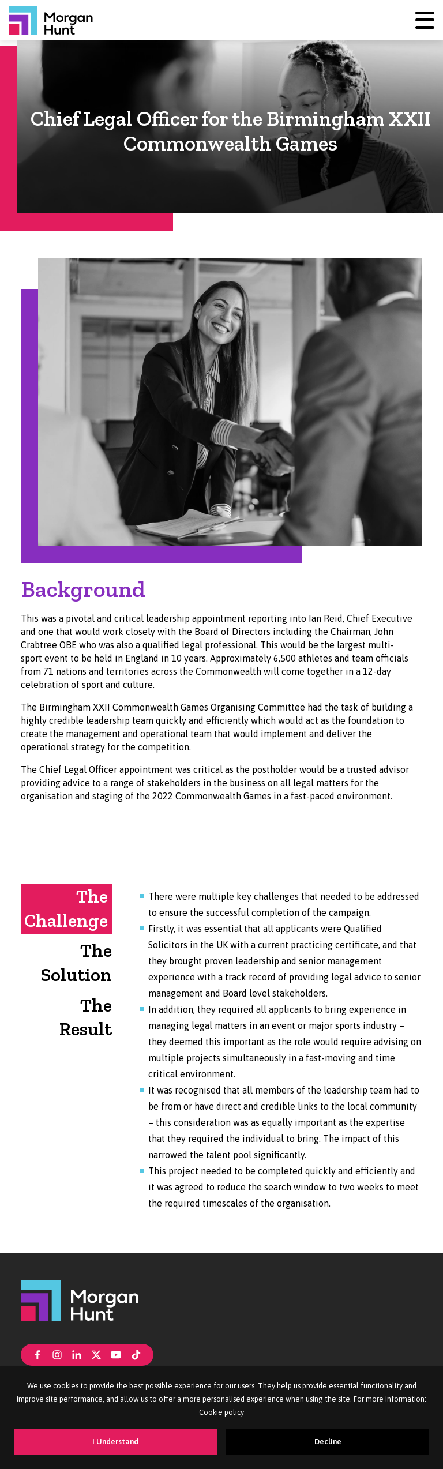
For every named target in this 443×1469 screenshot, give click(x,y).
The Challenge (66, 908)
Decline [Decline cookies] (327, 1441)
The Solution (76, 963)
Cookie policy (221, 1412)
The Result (85, 1017)
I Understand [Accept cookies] (115, 1441)
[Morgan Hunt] (51, 20)
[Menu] (424, 19)
